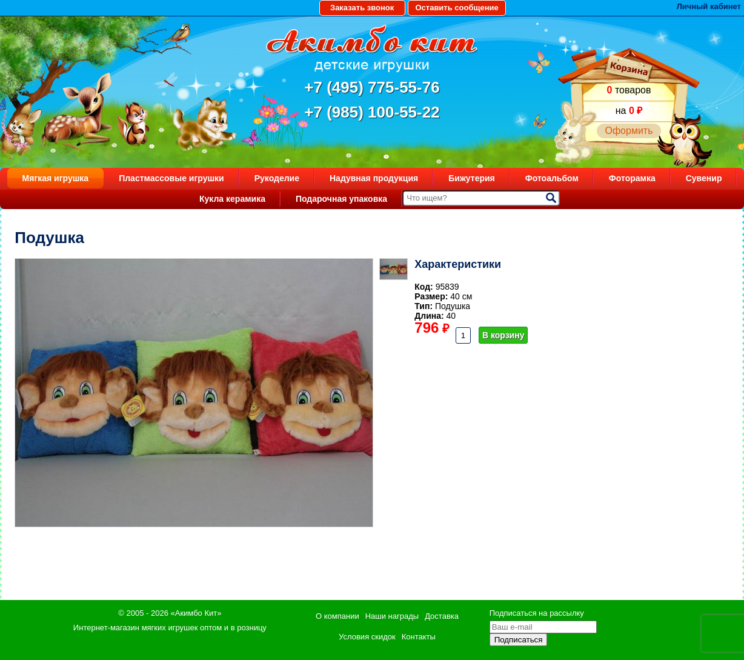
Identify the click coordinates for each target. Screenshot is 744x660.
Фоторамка (632, 178)
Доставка (442, 616)
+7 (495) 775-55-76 (371, 87)
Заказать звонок (362, 7)
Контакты (419, 636)
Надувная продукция (374, 178)
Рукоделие (276, 178)
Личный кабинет (709, 6)
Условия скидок (367, 636)
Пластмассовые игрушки (171, 178)
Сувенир (704, 178)
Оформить (629, 130)
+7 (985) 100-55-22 (371, 112)
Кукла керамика (232, 199)
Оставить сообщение (456, 7)
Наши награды (392, 616)
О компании (337, 616)
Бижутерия (471, 178)
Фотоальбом (552, 178)
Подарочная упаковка (341, 199)
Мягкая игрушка (55, 178)
